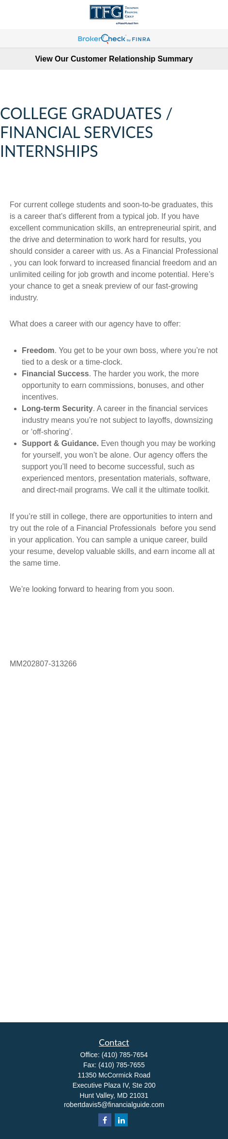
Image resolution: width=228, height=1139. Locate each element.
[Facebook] (104, 1119)
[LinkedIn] (121, 1119)
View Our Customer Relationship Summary (114, 59)
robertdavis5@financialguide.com (114, 1104)
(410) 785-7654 (125, 1055)
